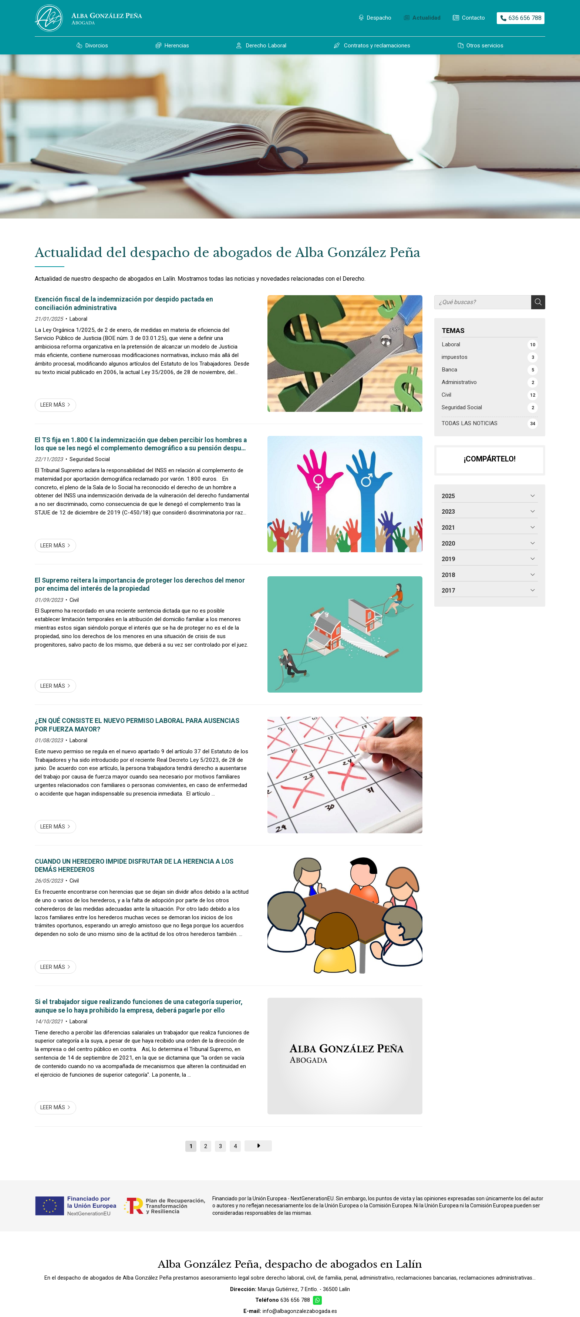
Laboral (78, 319)
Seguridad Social (90, 459)
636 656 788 (295, 1300)
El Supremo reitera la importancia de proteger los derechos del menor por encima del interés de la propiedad (140, 584)
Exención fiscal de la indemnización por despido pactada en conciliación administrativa (124, 303)
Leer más (52, 405)
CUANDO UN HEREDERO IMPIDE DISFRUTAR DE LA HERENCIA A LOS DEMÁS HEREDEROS (134, 865)
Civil (74, 600)
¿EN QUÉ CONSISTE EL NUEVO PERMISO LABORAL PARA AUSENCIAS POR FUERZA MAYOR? (137, 725)
